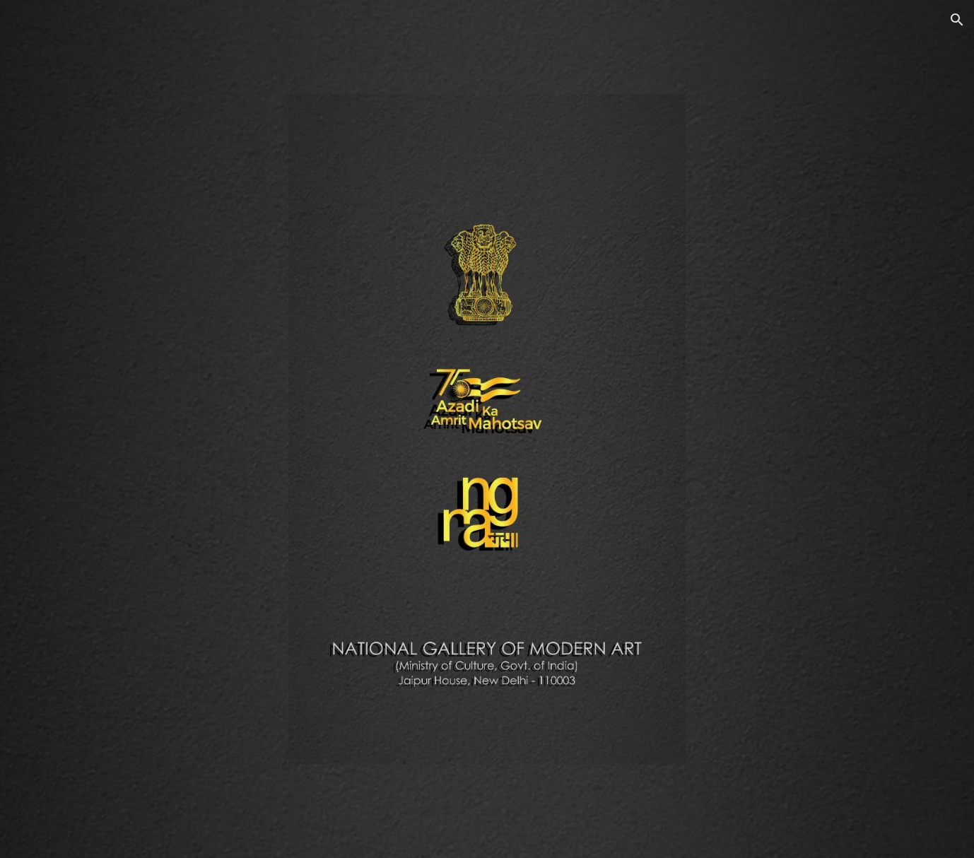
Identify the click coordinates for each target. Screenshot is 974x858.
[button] (957, 20)
